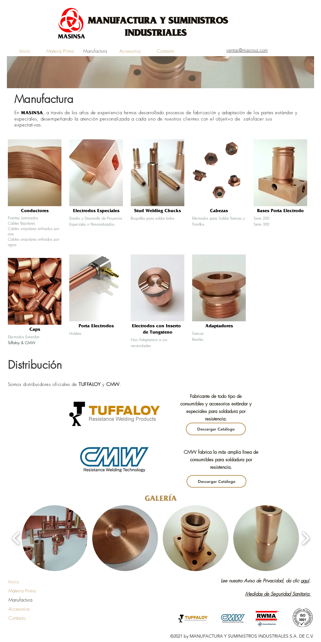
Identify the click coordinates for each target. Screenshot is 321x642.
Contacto (17, 618)
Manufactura (20, 600)
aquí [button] (305, 581)
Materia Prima (22, 591)
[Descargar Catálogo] (216, 429)
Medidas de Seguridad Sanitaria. (278, 594)
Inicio (13, 582)
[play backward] (16, 538)
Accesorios (19, 609)
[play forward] (305, 538)
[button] (54, 538)
